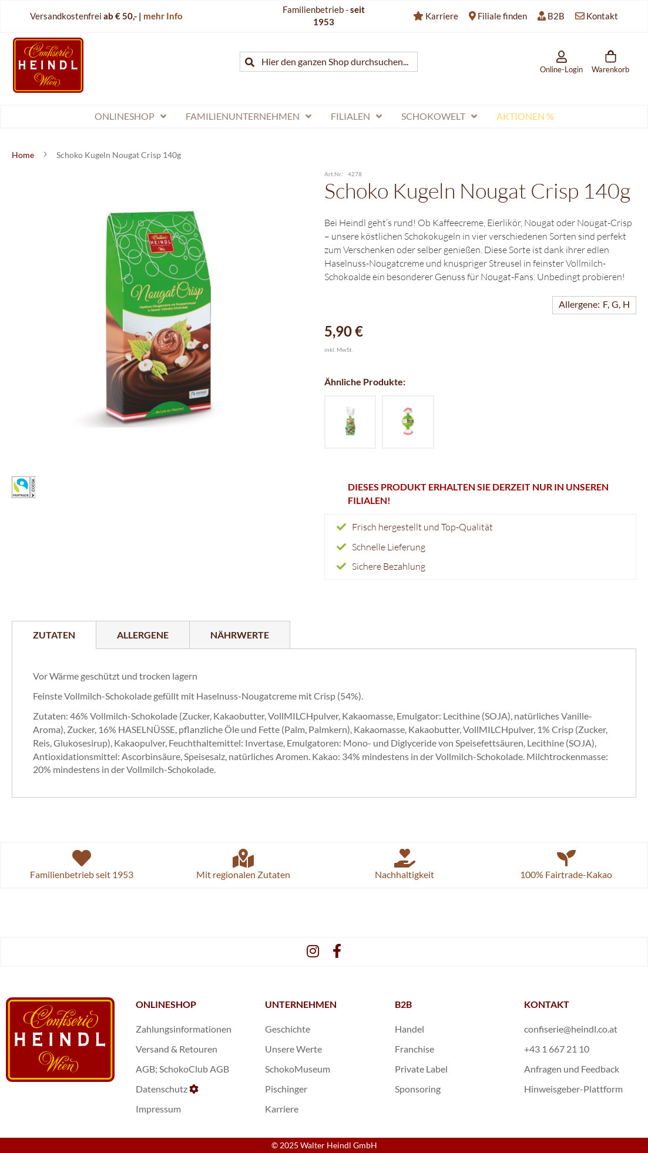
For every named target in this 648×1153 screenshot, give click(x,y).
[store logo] (48, 65)
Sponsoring (418, 1088)
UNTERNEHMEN (301, 1004)
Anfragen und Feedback (571, 1068)
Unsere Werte (293, 1048)
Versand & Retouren (176, 1048)
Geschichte (287, 1028)
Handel (409, 1028)
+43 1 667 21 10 (556, 1048)
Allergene (143, 634)
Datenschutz (161, 1088)
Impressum (158, 1108)
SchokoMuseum (297, 1068)
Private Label (421, 1068)
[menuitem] (130, 116)
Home (24, 155)
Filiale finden (502, 16)
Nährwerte (239, 634)
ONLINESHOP (166, 1004)
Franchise (414, 1048)
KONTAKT (546, 1004)
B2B (556, 16)
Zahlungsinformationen (183, 1028)
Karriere (441, 16)
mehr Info (163, 16)
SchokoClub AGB (194, 1068)
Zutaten (54, 634)
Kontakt (602, 16)
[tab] (54, 635)
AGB (145, 1068)
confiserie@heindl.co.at (570, 1028)
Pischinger (286, 1088)
